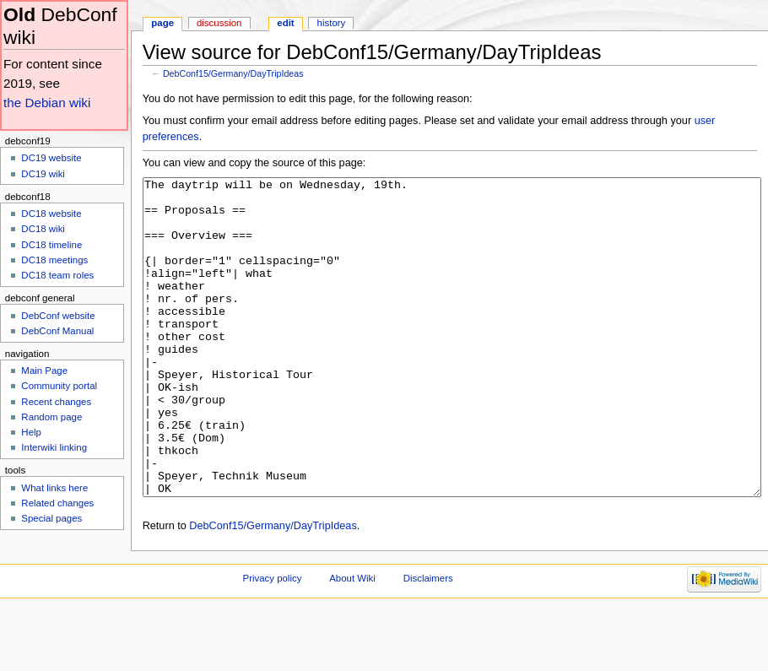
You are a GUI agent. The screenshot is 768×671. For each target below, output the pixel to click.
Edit (285, 23)
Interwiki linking (54, 447)
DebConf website (58, 316)
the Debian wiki (46, 102)
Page (162, 23)
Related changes (57, 503)
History (331, 23)
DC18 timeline (51, 245)
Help (31, 432)
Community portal (59, 386)
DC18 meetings (54, 260)
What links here (54, 488)
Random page (51, 417)
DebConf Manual (57, 331)
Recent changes (56, 402)
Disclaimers (428, 641)
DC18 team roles (57, 275)
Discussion (219, 23)
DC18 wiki (43, 229)
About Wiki (352, 641)
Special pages (51, 518)
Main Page (44, 370)
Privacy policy (272, 641)
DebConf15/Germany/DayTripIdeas (233, 73)
